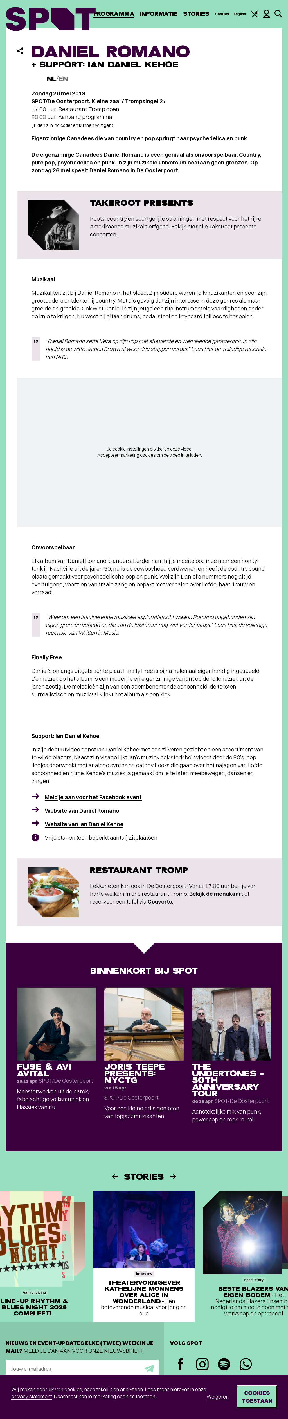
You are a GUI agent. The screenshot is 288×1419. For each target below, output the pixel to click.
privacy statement (31, 1396)
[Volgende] (173, 1176)
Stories (196, 13)
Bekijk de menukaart (216, 893)
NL (51, 78)
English (240, 14)
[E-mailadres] (82, 1368)
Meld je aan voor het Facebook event (93, 797)
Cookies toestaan (257, 1396)
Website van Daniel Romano (82, 810)
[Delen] (20, 51)
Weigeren (217, 1396)
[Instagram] (202, 1364)
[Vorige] (114, 1176)
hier (192, 226)
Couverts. (161, 901)
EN (63, 78)
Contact (222, 14)
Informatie (158, 13)
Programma (113, 13)
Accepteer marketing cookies (126, 455)
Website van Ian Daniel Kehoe (84, 824)
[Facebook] (181, 1364)
